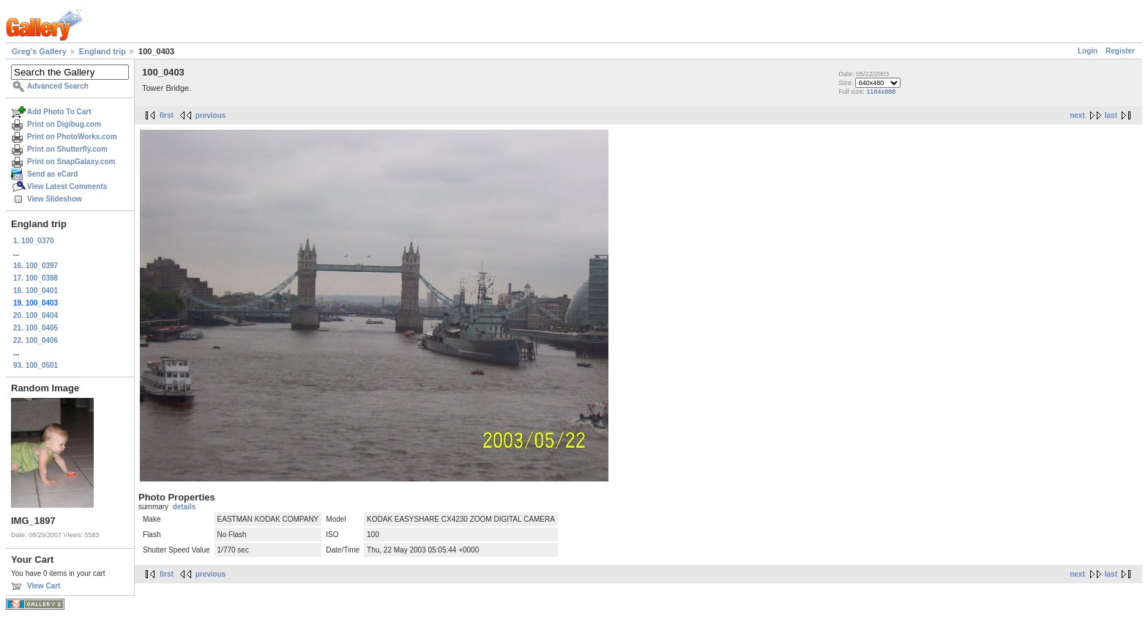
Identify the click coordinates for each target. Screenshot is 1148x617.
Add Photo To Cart (59, 112)
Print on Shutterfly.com (67, 149)
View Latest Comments (67, 186)
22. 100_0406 (35, 340)
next (1077, 115)
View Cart (43, 586)
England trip (102, 51)
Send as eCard (52, 174)
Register (1120, 51)
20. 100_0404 (35, 315)
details (184, 507)
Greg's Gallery (39, 51)
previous (210, 115)
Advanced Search (58, 86)
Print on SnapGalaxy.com (71, 162)
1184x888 (880, 91)
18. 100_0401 (35, 291)
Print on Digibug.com (64, 124)
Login (1087, 51)
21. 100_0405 (35, 328)
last (1111, 115)
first (167, 115)
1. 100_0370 (33, 241)
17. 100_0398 (35, 278)
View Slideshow (54, 199)
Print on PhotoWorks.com (72, 137)
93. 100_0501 (35, 365)
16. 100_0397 (35, 266)
